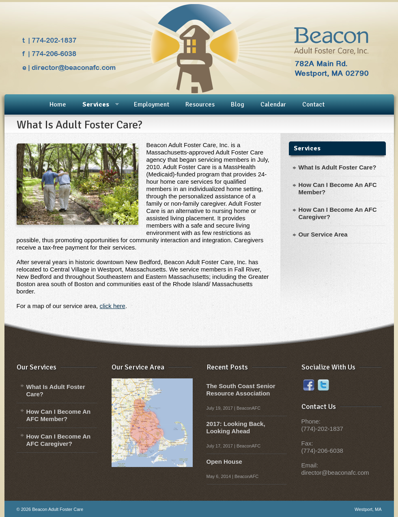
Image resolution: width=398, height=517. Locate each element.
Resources (200, 104)
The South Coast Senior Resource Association (241, 389)
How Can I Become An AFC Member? (58, 415)
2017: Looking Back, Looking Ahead (236, 427)
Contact (313, 104)
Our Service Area (323, 234)
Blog (237, 104)
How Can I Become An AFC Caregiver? (58, 440)
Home (57, 104)
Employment (151, 104)
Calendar (273, 104)
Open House (224, 461)
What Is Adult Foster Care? (337, 167)
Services (95, 104)
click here (112, 305)
